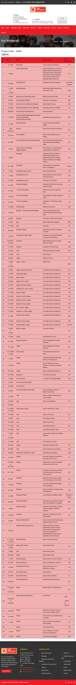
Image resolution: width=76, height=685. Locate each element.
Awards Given (45, 670)
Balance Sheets (68, 670)
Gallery (53, 28)
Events (60, 28)
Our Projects (64, 41)
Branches (26, 28)
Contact (3, 32)
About (7, 28)
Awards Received (46, 673)
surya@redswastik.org (18, 17)
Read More (6, 671)
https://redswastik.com (27, 671)
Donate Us (66, 653)
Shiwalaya (44, 656)
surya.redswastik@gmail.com (20, 19)
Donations (47, 28)
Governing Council (16, 28)
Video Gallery (67, 664)
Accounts (66, 28)
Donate (62, 18)
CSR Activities (62, 22)
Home (2, 28)
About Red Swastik (46, 653)
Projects (33, 28)
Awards (40, 28)
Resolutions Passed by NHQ (48, 664)
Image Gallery (67, 661)
